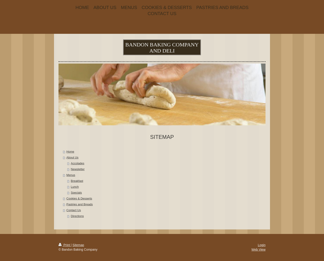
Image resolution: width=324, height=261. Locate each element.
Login (262, 245)
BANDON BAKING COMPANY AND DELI (162, 48)
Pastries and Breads (79, 204)
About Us (72, 157)
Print (64, 245)
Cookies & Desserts (79, 198)
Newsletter (78, 169)
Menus (70, 175)
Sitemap (78, 245)
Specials (76, 192)
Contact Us (73, 210)
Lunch (75, 186)
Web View (258, 249)
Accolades (77, 163)
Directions (77, 216)
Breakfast (77, 181)
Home (70, 151)
